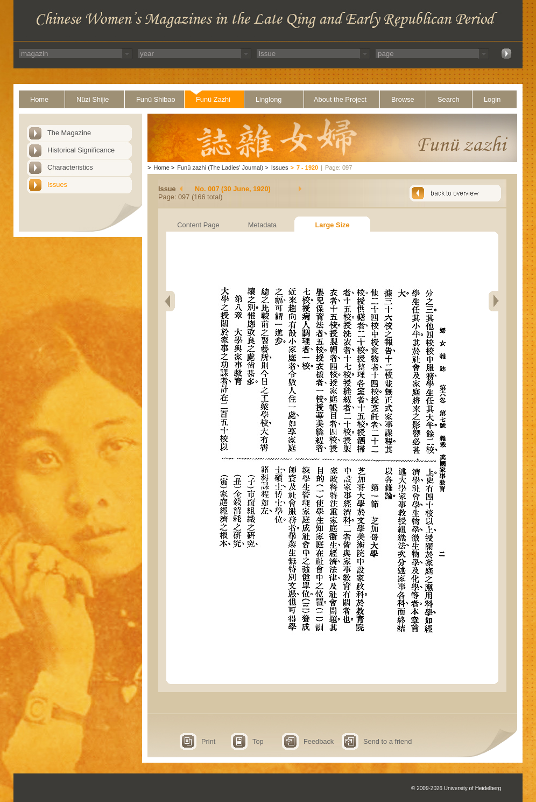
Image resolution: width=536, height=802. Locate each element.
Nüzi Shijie (92, 99)
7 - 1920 (307, 167)
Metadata (262, 225)
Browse (402, 99)
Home (39, 99)
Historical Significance (81, 150)
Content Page (198, 225)
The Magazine (69, 133)
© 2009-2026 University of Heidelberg (456, 788)
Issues (57, 184)
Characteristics (70, 167)
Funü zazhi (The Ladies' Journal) (220, 167)
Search (449, 99)
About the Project (340, 99)
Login (492, 99)
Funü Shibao (155, 99)
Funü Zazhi (213, 99)
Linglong (268, 99)
